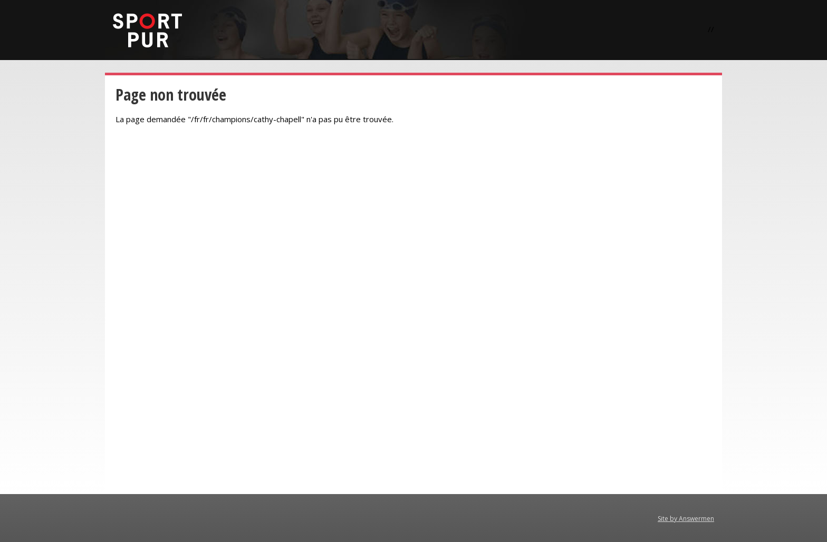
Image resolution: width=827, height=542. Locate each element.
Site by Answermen (686, 518)
